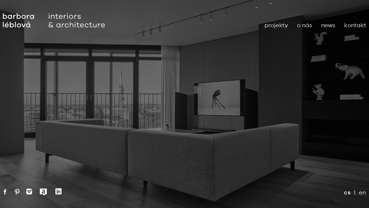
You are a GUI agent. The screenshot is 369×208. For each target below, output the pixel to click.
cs (347, 192)
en (362, 192)
